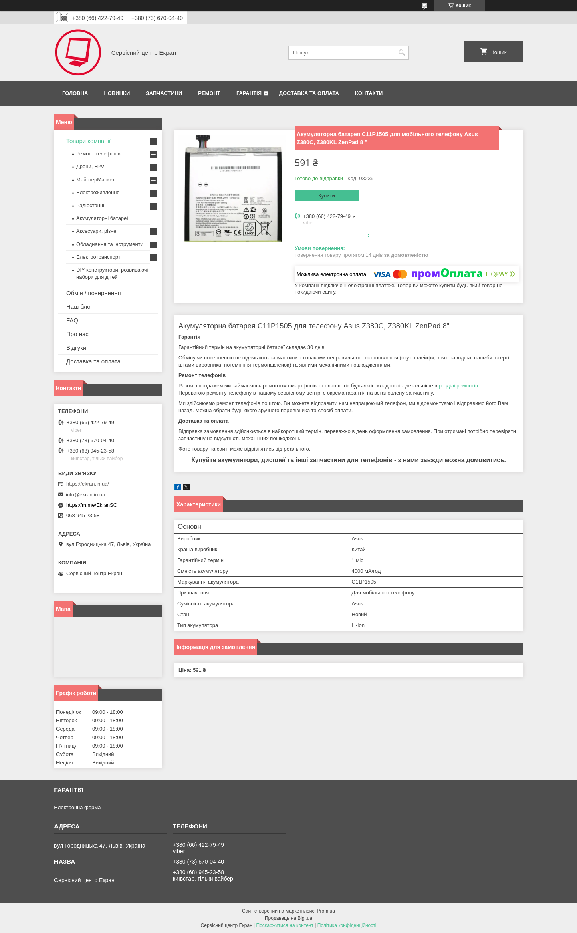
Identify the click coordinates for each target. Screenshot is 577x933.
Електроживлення (97, 192)
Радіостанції (91, 205)
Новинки (117, 93)
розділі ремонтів (458, 386)
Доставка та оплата (309, 93)
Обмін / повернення (93, 293)
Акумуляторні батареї (102, 218)
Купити (326, 196)
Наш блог (79, 306)
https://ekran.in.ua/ (87, 484)
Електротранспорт (98, 257)
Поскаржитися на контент (284, 925)
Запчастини (164, 93)
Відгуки (76, 347)
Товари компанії (88, 140)
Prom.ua (326, 911)
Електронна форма (77, 807)
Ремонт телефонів (98, 154)
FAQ (72, 320)
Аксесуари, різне (96, 231)
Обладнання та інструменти (109, 244)
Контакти (369, 93)
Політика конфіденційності (347, 925)
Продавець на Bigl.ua (288, 918)
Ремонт (209, 93)
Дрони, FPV (90, 166)
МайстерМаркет (95, 180)
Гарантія (249, 93)
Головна (75, 93)
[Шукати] (402, 53)
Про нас (77, 333)
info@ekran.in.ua (85, 495)
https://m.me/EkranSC (91, 505)
